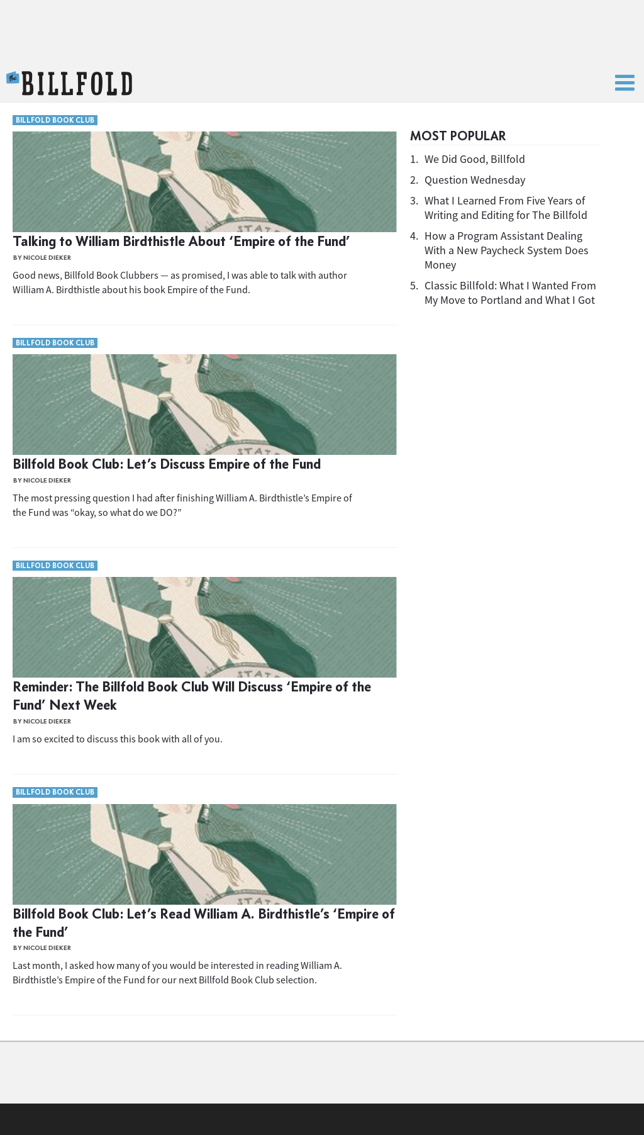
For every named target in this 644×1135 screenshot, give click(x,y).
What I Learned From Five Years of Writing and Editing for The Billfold (506, 207)
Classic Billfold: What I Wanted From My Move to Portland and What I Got (510, 292)
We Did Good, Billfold (475, 159)
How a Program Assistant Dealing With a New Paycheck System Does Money (507, 250)
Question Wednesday (475, 179)
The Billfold (69, 83)
